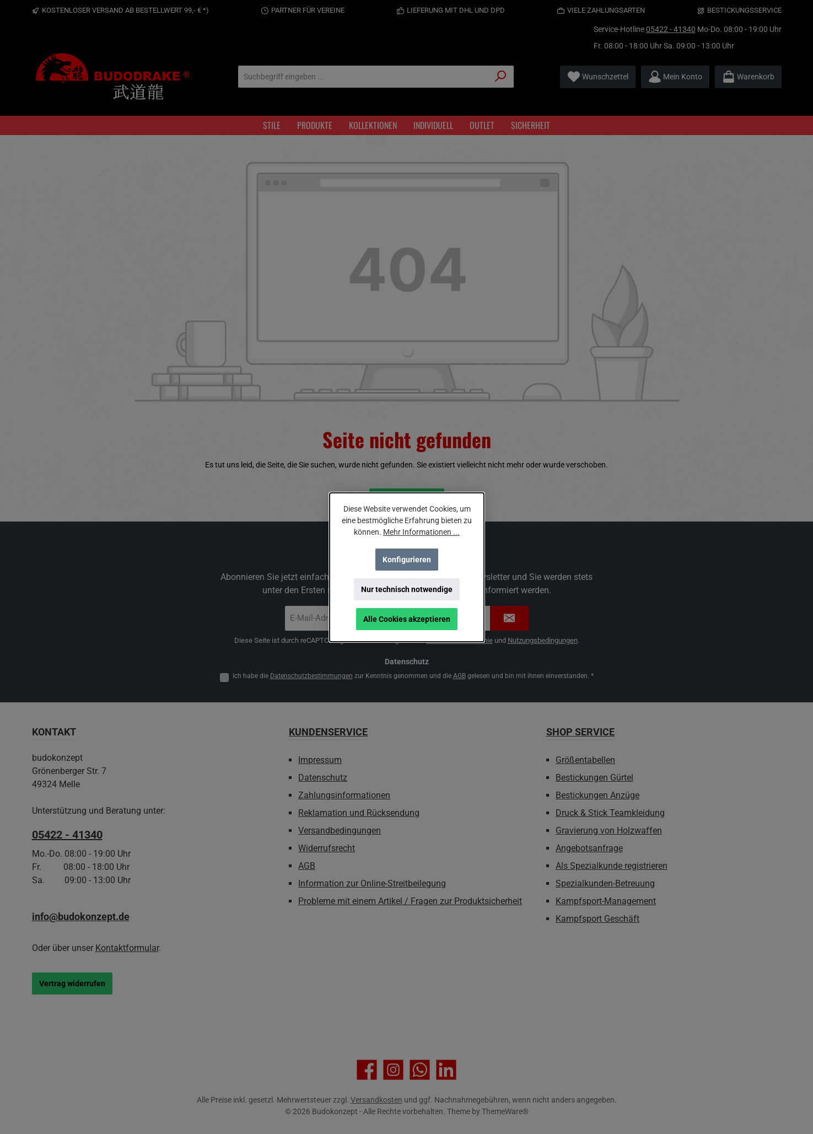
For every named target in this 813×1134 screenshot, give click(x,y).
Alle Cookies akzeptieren (406, 619)
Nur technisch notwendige (407, 589)
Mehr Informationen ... (421, 532)
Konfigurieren (407, 559)
